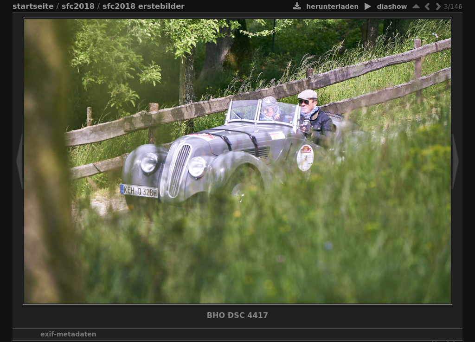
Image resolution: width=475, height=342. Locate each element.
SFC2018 (78, 6)
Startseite (33, 6)
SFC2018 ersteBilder (144, 6)
